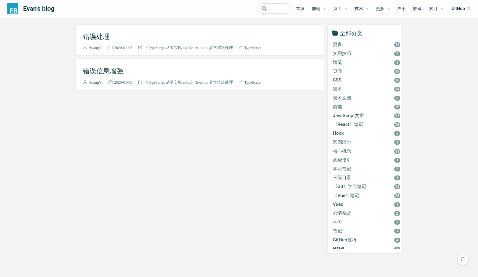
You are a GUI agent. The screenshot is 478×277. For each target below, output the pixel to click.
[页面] (340, 8)
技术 (359, 8)
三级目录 (366, 177)
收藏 (417, 8)
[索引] (436, 8)
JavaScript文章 (366, 115)
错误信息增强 (103, 71)
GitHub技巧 (366, 240)
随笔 (366, 62)
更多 (380, 8)
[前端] (319, 8)
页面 (337, 8)
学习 (366, 222)
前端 (316, 8)
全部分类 (351, 33)
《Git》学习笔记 (366, 186)
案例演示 (366, 142)
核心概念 (366, 151)
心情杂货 (366, 213)
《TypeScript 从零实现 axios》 (169, 48)
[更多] (383, 8)
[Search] (260, 8)
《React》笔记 (366, 124)
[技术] (362, 8)
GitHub (461, 8)
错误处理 (96, 36)
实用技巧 (366, 53)
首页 (300, 8)
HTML (366, 248)
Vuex (366, 204)
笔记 (366, 231)
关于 (401, 8)
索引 (433, 8)
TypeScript (252, 48)
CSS (366, 80)
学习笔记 (366, 168)
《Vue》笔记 (366, 195)
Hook (366, 133)
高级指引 (366, 160)
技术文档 (366, 98)
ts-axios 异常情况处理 (214, 48)
